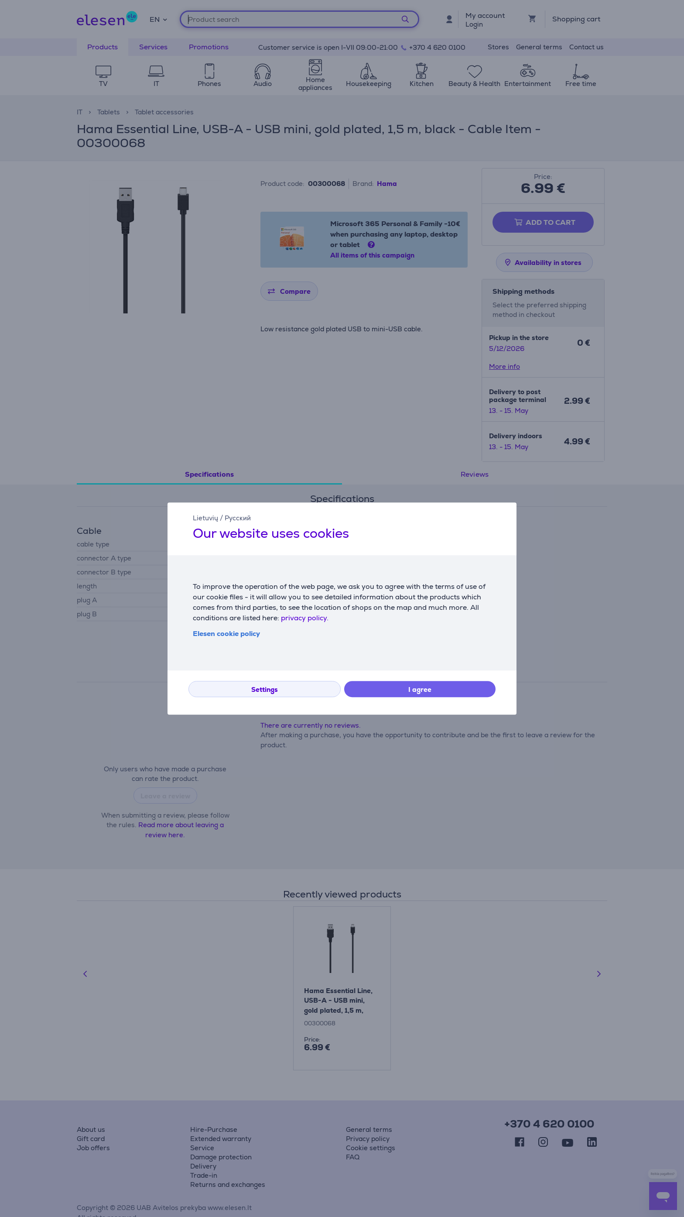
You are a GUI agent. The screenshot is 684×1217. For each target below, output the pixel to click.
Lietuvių (205, 518)
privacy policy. (304, 617)
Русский (238, 518)
